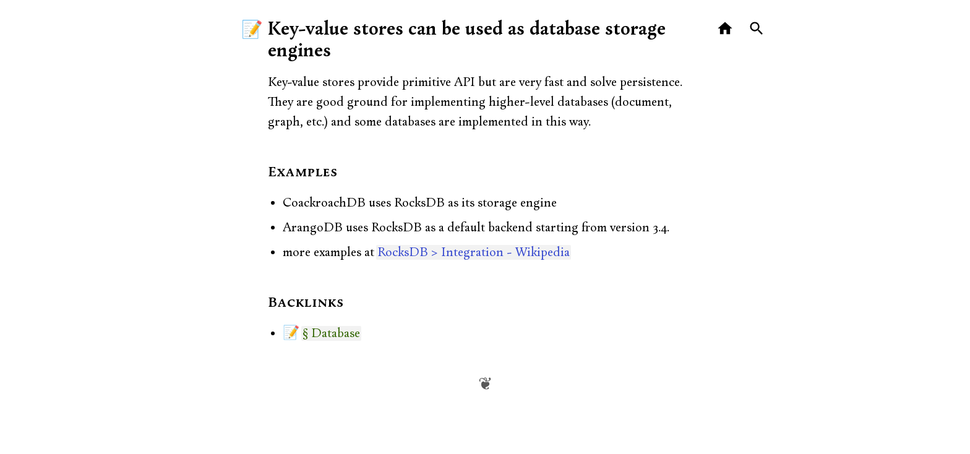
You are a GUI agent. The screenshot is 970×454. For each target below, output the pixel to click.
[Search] (757, 29)
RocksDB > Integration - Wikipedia (473, 252)
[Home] (725, 29)
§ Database (331, 333)
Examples (303, 173)
